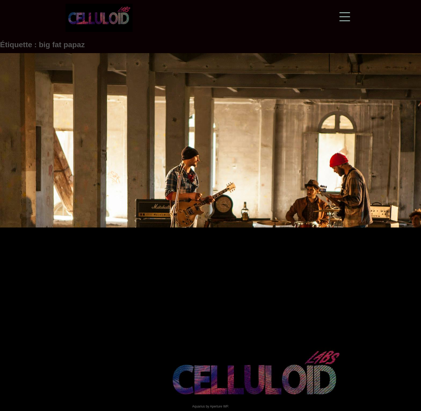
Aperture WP (219, 406)
